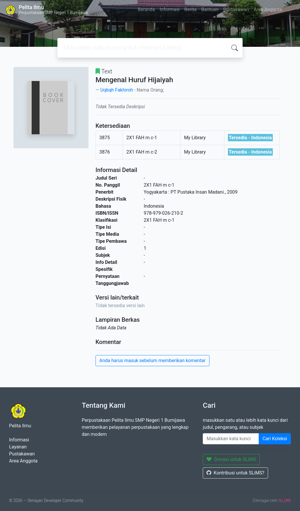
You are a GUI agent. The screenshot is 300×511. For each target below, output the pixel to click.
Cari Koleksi (274, 438)
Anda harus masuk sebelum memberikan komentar (152, 360)
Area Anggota (268, 9)
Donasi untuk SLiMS (231, 459)
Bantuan (210, 9)
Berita (190, 9)
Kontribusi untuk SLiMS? (235, 473)
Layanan (18, 447)
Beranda (146, 9)
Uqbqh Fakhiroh (116, 90)
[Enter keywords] (231, 438)
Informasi (170, 9)
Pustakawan (236, 9)
